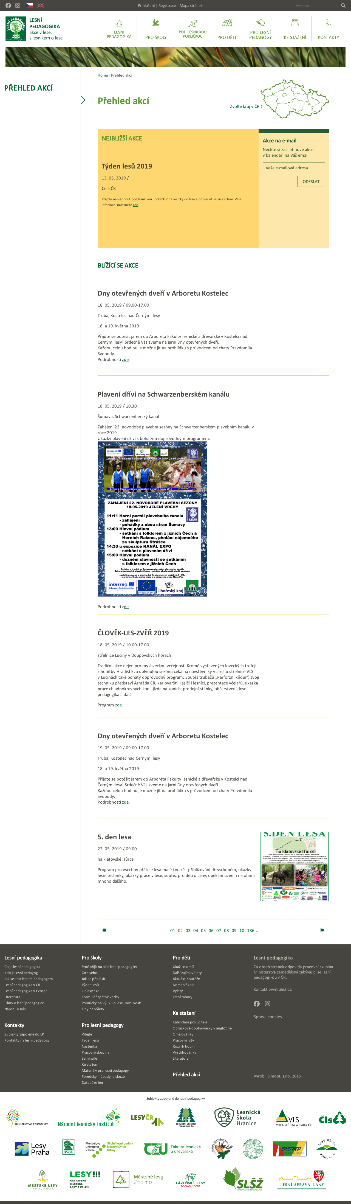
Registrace (167, 5)
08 (226, 930)
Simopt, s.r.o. (279, 1076)
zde (135, 205)
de (126, 607)
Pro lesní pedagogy (102, 1025)
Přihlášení (146, 5)
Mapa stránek (191, 5)
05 (203, 930)
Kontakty (14, 1025)
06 (211, 930)
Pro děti (181, 957)
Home (103, 75)
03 (188, 930)
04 (195, 930)
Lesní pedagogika (23, 957)
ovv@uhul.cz (279, 989)
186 (250, 930)
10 (241, 930)
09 (234, 930)
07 (218, 930)
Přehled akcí (28, 88)
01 (172, 930)
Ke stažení (184, 1013)
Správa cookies (268, 1017)
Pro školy (91, 957)
